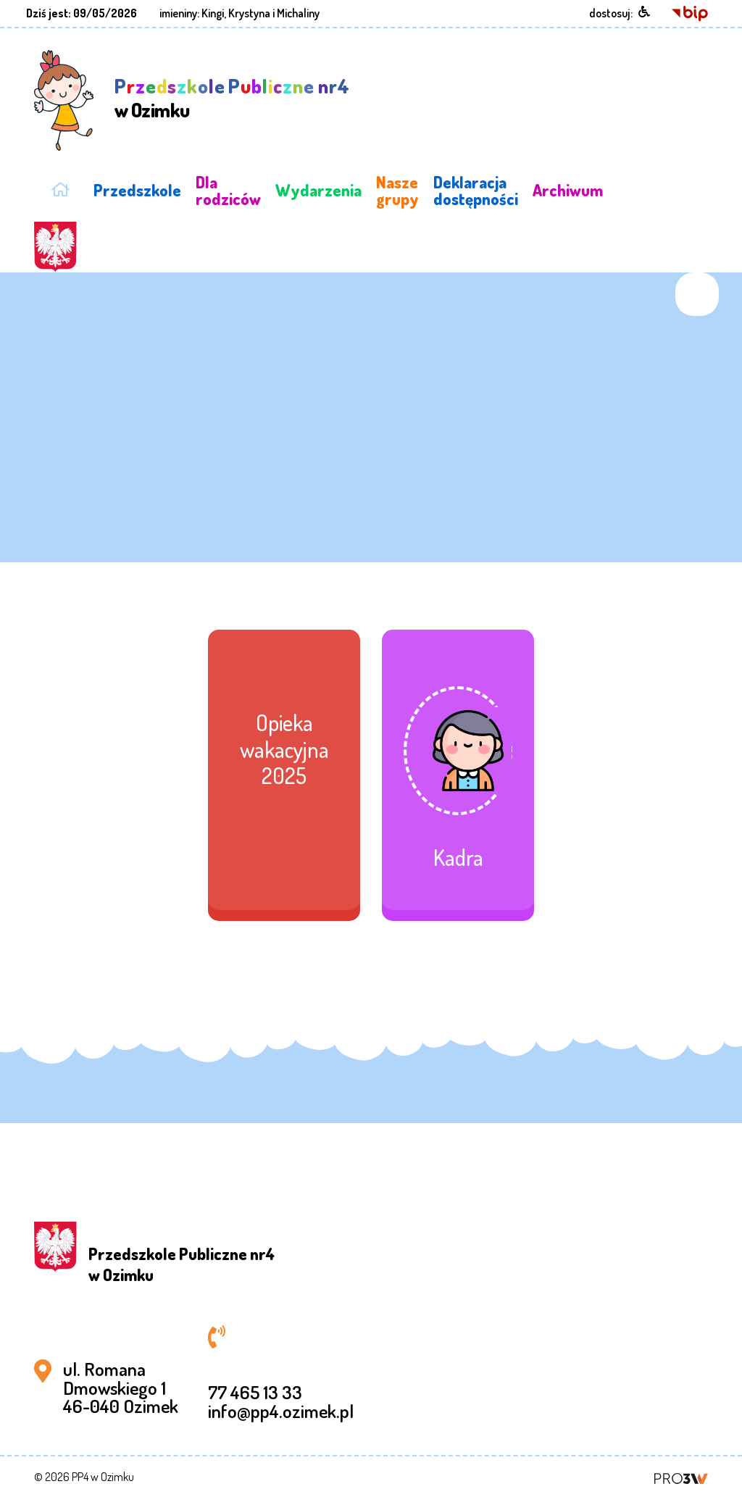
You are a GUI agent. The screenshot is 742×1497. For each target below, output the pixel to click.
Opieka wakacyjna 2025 (284, 749)
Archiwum (568, 190)
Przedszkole (137, 190)
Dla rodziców (228, 190)
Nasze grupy (397, 190)
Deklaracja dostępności (475, 190)
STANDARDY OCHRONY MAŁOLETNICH (667, 190)
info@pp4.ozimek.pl (281, 1410)
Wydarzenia (318, 190)
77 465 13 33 (255, 1392)
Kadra (458, 857)
